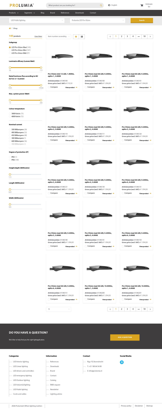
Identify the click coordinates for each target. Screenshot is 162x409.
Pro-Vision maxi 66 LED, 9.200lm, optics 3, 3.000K (135, 128)
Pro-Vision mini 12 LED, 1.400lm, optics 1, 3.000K (61, 75)
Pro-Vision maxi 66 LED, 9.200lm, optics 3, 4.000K (61, 181)
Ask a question (125, 337)
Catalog (53, 380)
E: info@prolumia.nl (94, 371)
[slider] (25, 67)
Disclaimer (139, 406)
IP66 (15, 160)
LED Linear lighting (20, 366)
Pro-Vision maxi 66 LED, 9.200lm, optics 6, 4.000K (61, 287)
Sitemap (149, 406)
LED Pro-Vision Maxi (21, 47)
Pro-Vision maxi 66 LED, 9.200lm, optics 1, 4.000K (135, 75)
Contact (93, 13)
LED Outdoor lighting (21, 380)
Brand (52, 13)
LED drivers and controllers (23, 371)
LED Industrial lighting (21, 385)
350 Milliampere (19, 144)
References (65, 13)
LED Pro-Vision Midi (21, 53)
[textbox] (75, 5)
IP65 (14, 157)
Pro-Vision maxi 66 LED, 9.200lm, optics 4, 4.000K (135, 181)
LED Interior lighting (21, 362)
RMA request (55, 385)
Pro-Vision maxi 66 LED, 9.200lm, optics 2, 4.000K (98, 128)
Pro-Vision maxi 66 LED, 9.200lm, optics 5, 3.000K (61, 234)
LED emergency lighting (22, 376)
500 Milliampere (19, 130)
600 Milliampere (19, 141)
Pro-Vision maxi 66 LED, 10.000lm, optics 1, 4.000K (136, 287)
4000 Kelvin (17, 117)
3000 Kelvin (17, 114)
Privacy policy (126, 406)
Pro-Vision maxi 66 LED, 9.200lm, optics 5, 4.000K (98, 234)
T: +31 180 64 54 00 (94, 366)
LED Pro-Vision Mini (21, 50)
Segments (28, 13)
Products (12, 13)
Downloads (79, 13)
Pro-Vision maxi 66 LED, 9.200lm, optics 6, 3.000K (135, 234)
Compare (54, 87)
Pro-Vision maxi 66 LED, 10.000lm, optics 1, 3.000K (99, 287)
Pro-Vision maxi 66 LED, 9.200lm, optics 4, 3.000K (98, 181)
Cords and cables (19, 394)
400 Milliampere (19, 133)
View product (71, 87)
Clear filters (38, 36)
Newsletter (54, 390)
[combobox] (75, 5)
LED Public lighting (20, 390)
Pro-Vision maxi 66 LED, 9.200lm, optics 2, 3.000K (61, 128)
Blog (42, 13)
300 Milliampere (19, 138)
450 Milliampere (19, 135)
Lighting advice (56, 394)
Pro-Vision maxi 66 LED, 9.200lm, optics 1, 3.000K (98, 75)
